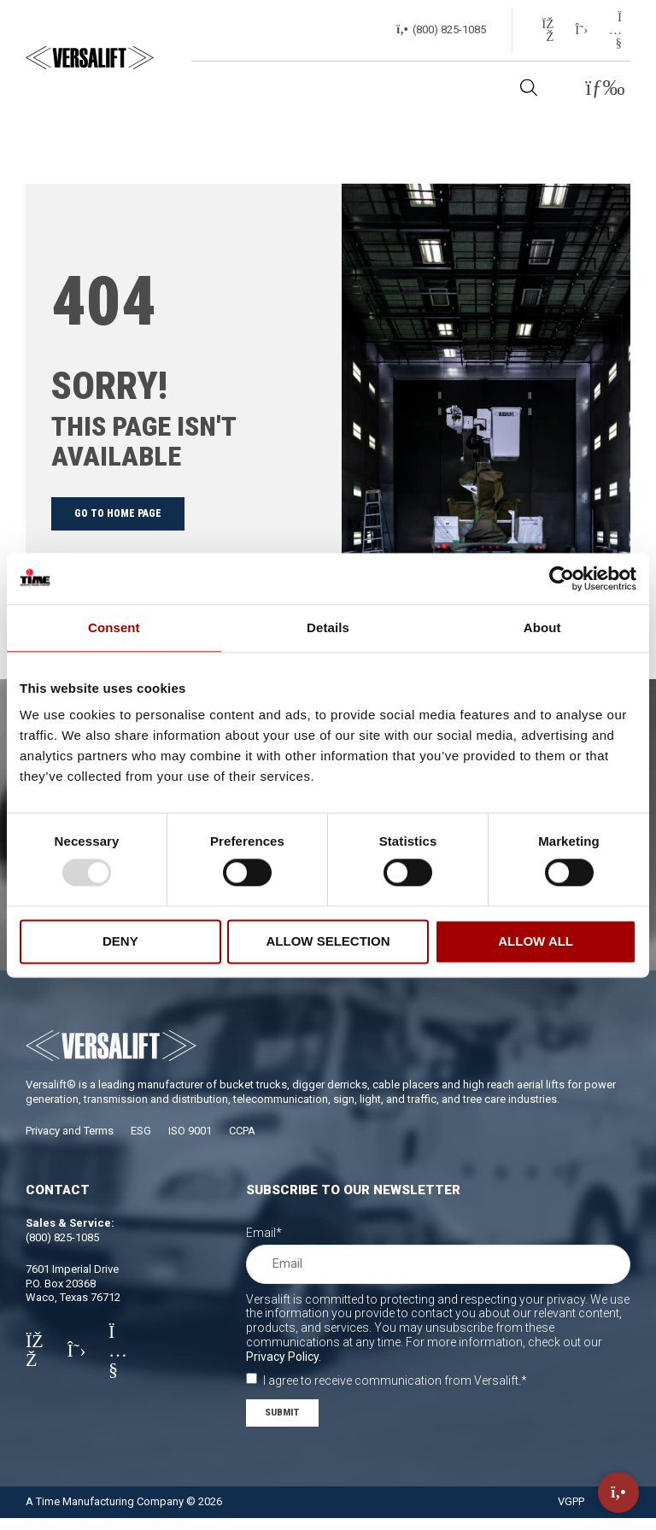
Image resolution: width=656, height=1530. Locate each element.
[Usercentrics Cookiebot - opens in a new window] (561, 578)
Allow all (535, 941)
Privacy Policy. (283, 1367)
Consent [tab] (114, 627)
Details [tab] (328, 627)
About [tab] (542, 627)
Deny (120, 941)
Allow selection (328, 941)
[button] (605, 88)
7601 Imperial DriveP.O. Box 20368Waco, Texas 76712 (73, 1294)
